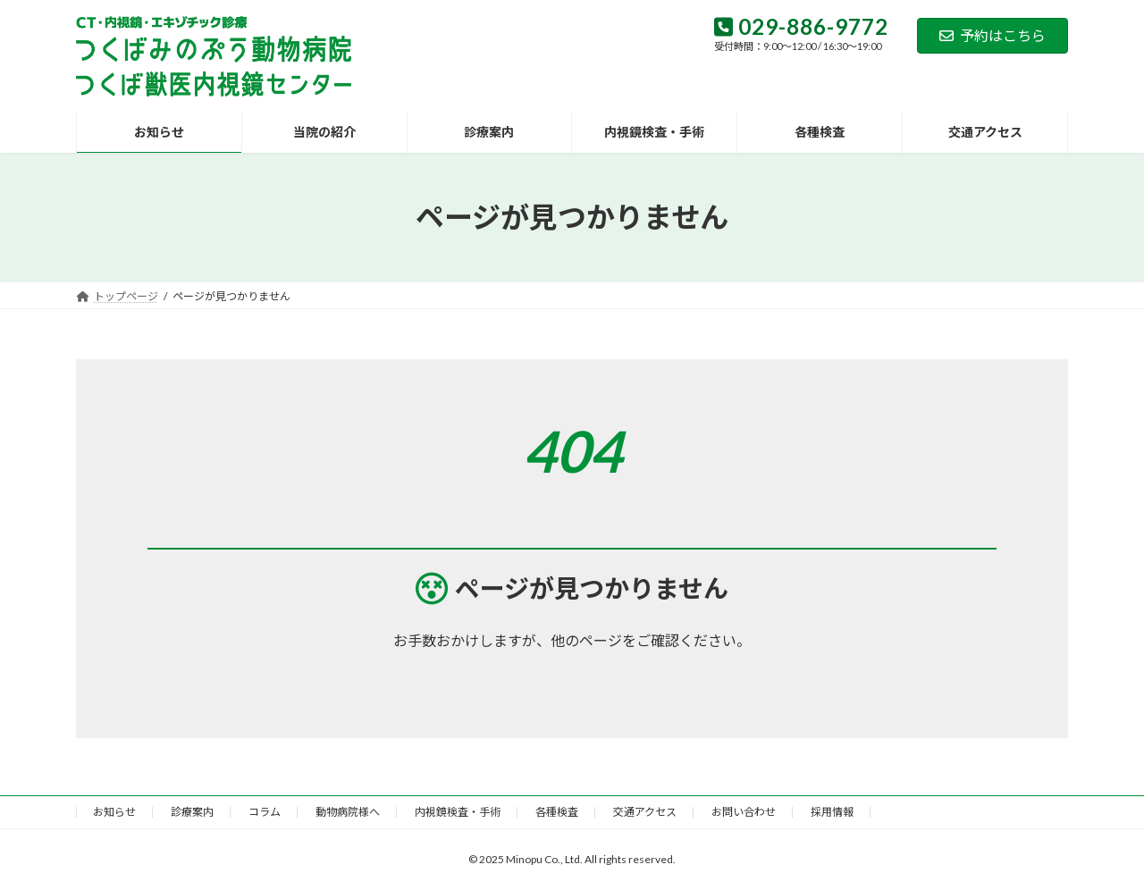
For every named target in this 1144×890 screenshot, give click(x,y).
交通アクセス (645, 812)
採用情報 (832, 812)
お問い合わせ (743, 812)
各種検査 (556, 812)
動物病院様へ (347, 812)
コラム (264, 812)
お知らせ (114, 812)
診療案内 (192, 812)
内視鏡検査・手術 (457, 812)
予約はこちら (992, 35)
